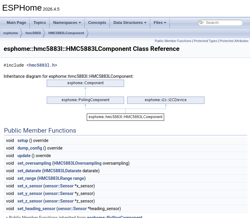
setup (22, 140)
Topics (39, 22)
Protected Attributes (234, 41)
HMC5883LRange (55, 178)
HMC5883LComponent (66, 33)
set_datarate (29, 170)
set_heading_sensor (36, 208)
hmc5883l (33, 33)
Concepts (97, 22)
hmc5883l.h (42, 65)
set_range (26, 178)
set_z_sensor (29, 201)
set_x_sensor (29, 185)
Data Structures (130, 22)
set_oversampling (34, 163)
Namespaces (67, 22)
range (78, 178)
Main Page (16, 22)
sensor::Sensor (59, 185)
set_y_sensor (29, 193)
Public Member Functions (173, 41)
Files (160, 22)
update (23, 155)
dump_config (29, 148)
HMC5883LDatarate (63, 170)
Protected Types (205, 41)
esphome (10, 33)
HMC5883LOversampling (78, 163)
